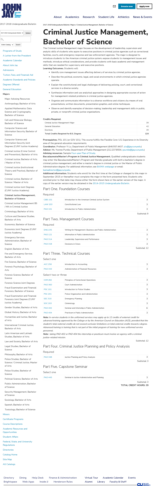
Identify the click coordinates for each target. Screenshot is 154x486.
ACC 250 (48, 264)
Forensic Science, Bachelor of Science (19, 276)
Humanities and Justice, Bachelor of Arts (21, 319)
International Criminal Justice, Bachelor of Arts (19, 327)
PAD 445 (48, 377)
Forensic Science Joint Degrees (20, 282)
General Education (12, 89)
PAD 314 (48, 239)
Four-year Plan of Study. (83, 153)
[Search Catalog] (15, 39)
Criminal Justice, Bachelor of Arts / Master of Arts (21, 161)
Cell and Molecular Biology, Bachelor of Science (18, 122)
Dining (22, 477)
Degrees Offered (11, 84)
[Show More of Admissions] (1, 70)
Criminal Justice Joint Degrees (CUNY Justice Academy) (19, 189)
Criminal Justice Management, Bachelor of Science (20, 197)
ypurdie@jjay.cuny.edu (133, 149)
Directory (9, 477)
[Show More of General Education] (1, 89)
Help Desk (38, 477)
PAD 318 (48, 244)
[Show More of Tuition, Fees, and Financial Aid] (1, 75)
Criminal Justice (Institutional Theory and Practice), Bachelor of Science (21, 171)
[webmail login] (114, 6)
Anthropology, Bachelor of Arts (20, 103)
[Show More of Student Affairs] (1, 437)
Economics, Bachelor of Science (20, 224)
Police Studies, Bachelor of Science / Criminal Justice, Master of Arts (21, 362)
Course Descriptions (12, 424)
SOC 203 (48, 303)
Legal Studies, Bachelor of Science (18, 348)
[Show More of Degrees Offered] (1, 84)
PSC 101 (48, 289)
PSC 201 (48, 294)
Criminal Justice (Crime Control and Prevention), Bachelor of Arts (21, 153)
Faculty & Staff (118, 481)
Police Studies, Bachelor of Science (18, 372)
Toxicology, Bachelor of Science (20, 409)
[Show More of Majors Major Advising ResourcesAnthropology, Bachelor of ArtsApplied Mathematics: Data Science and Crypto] (1, 94)
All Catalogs (9, 464)
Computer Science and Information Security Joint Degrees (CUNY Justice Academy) (21, 143)
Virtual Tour (91, 477)
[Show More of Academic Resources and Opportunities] (1, 428)
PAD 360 (48, 284)
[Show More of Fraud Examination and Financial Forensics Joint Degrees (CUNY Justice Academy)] (3, 296)
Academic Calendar (12, 60)
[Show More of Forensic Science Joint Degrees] (3, 283)
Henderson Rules (63, 481)
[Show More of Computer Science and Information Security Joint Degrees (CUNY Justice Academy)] (3, 139)
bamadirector (49, 170)
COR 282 (48, 280)
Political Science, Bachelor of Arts (21, 378)
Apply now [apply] (144, 6)
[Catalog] (12, 33)
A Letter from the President (17, 55)
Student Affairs (10, 436)
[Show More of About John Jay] (1, 65)
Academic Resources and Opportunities (15, 430)
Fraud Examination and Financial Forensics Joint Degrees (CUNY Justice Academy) (20, 299)
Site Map (7, 459)
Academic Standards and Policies (19, 79)
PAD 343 (48, 269)
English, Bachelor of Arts (17, 248)
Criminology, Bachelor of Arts (19, 211)
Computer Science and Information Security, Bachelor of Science (21, 131)
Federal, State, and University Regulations (17, 443)
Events (132, 477)
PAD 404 (48, 312)
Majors (6, 94)
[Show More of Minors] (1, 414)
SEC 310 (47, 298)
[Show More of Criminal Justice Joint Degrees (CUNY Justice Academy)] (3, 187)
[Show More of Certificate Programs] (1, 419)
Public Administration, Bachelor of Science (20, 385)
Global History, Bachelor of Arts (20, 312)
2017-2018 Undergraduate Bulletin (56, 25)
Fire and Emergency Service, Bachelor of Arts (18, 255)
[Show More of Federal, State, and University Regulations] (1, 441)
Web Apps (28, 481)
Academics (72, 17)
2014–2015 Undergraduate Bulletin (111, 183)
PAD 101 (48, 209)
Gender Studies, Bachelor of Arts (21, 307)
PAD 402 (48, 308)
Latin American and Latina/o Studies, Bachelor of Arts (18, 335)
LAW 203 (48, 204)
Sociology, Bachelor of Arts (18, 399)
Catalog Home (10, 454)
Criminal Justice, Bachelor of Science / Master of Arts (18, 180)
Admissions (8, 70)
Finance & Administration (63, 477)
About (58, 17)
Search (18, 45)
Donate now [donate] (127, 6)
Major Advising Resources (17, 98)
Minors (6, 414)
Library (101, 481)
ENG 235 (48, 230)
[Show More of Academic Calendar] (1, 60)
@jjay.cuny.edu (63, 170)
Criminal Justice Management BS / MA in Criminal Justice (21, 205)
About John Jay (10, 65)
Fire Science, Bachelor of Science (20, 261)
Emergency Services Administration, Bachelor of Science (18, 241)
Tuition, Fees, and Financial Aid (18, 74)
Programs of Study (12, 50)
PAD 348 (48, 357)
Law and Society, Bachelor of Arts (21, 341)
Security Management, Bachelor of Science (20, 393)
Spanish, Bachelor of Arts (17, 404)
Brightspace (10, 481)
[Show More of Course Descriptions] (1, 424)
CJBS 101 (48, 199)
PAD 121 (48, 234)
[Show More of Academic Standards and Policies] (1, 79)
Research (89, 17)
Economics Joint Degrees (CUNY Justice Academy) (20, 231)
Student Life (106, 17)
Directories (8, 449)
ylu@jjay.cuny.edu (132, 146)
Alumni (88, 481)
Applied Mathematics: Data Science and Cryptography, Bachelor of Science (18, 112)
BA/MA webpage (105, 166)
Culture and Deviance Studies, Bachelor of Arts (20, 218)
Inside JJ (44, 481)
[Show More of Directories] (1, 449)
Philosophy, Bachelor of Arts (18, 354)
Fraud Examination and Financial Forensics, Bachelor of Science (20, 289)
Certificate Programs (13, 419)
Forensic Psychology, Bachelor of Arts (21, 268)
